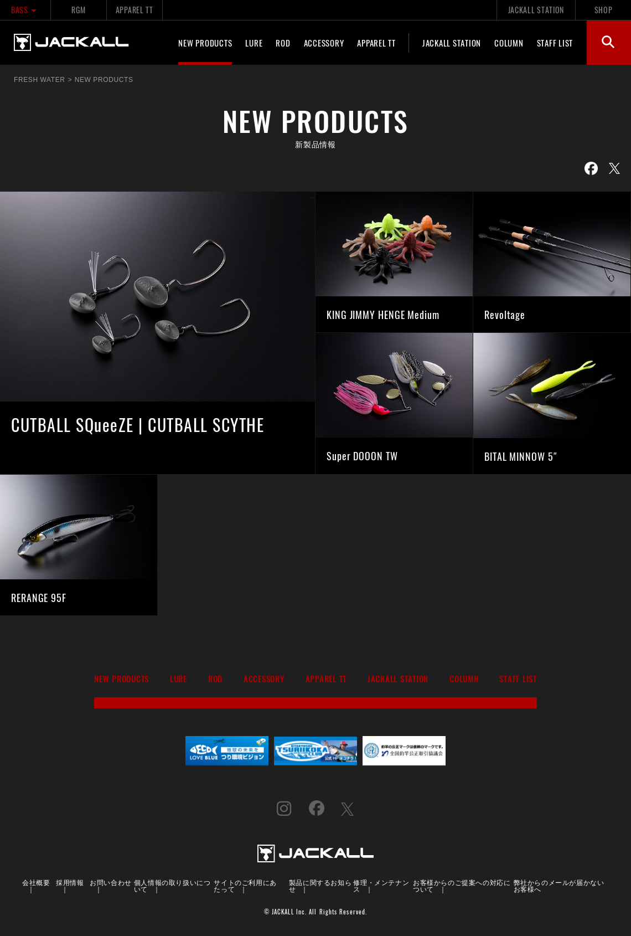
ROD (283, 42)
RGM (78, 9)
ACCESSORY (324, 42)
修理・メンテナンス (381, 885)
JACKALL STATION (536, 9)
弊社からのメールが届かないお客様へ (559, 885)
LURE (253, 42)
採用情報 (70, 882)
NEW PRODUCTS (205, 42)
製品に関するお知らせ (320, 885)
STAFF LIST (555, 42)
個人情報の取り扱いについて (172, 885)
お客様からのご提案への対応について (461, 885)
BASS (25, 9)
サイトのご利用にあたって (245, 885)
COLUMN (509, 42)
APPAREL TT (134, 9)
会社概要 (36, 882)
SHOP (603, 9)
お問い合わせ (111, 882)
